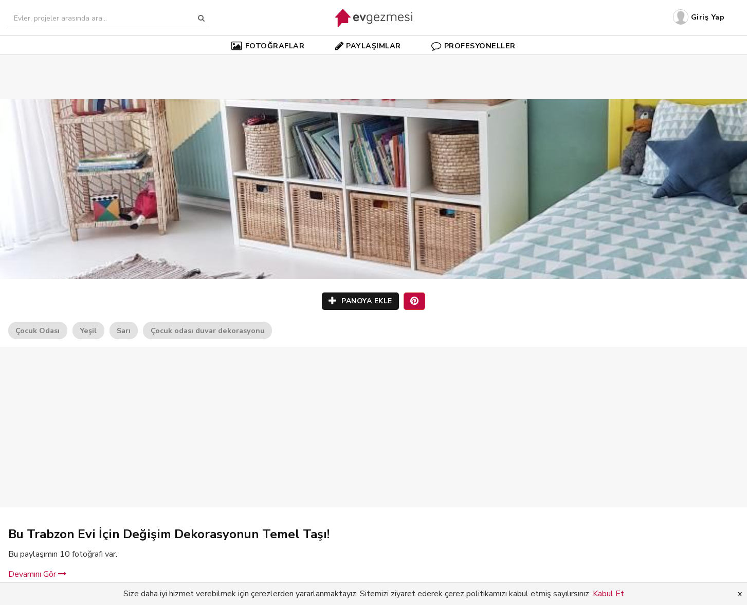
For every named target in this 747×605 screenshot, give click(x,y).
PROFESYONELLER (473, 46)
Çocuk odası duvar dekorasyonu (208, 330)
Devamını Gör (37, 574)
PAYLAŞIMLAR (368, 46)
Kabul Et (608, 593)
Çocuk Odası (37, 330)
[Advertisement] (373, 61)
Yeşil (88, 330)
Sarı (124, 330)
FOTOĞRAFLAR (267, 46)
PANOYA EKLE (360, 301)
